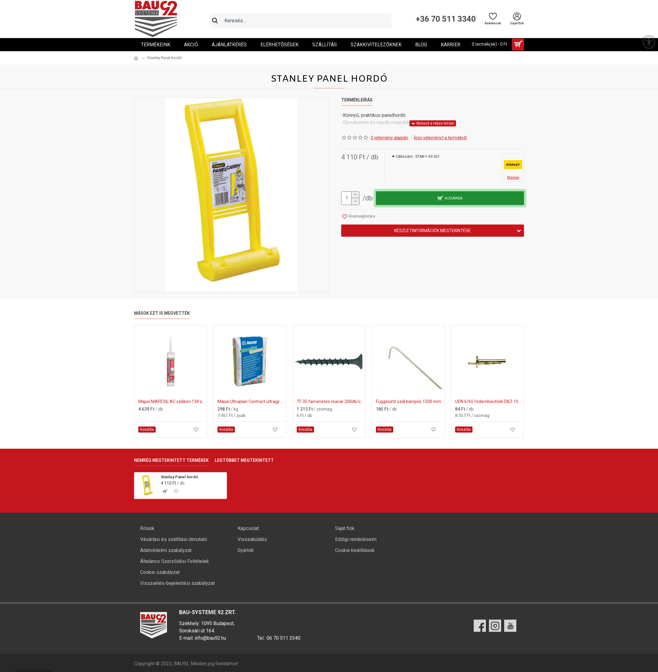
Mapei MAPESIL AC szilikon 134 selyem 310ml (171, 401)
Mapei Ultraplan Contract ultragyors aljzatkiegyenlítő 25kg (251, 401)
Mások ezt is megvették (162, 313)
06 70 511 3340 (283, 638)
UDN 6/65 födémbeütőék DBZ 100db (488, 401)
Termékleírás (357, 99)
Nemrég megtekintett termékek (171, 460)
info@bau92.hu (210, 638)
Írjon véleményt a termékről (440, 137)
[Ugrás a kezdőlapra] (136, 58)
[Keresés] (215, 20)
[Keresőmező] (306, 20)
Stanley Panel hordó (179, 477)
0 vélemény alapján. (390, 137)
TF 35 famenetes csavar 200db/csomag (330, 401)
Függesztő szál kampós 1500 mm (408, 401)
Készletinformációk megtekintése (432, 230)
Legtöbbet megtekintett (244, 460)
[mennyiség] (350, 198)
